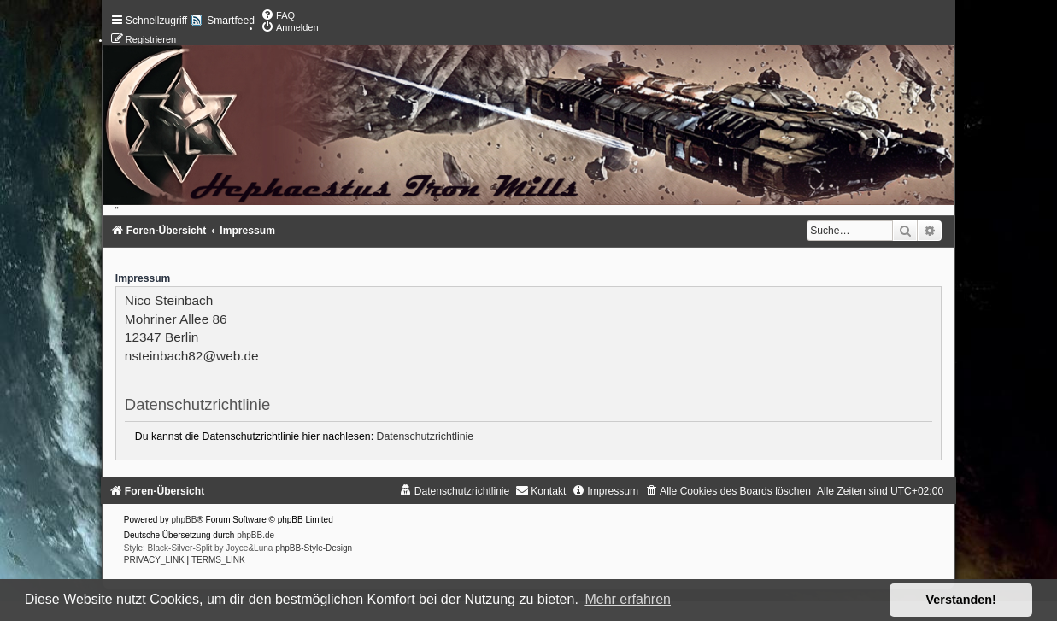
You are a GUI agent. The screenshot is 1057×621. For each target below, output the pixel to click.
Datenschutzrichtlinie (425, 436)
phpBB (184, 519)
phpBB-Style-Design (313, 548)
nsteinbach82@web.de (192, 356)
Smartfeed (231, 20)
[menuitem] (278, 15)
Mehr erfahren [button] (627, 599)
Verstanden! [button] (961, 599)
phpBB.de (255, 535)
